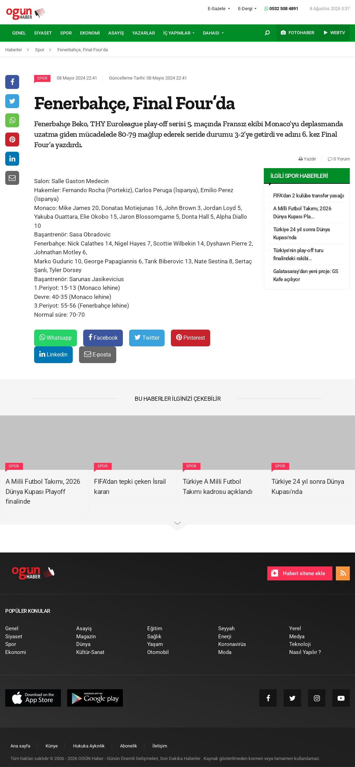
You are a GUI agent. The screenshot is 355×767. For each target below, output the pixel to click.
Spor (42, 78)
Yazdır (307, 158)
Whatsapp (55, 337)
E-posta (97, 354)
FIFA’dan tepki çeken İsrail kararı (130, 487)
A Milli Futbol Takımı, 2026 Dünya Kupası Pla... (302, 212)
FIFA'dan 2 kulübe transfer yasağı (308, 196)
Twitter (146, 337)
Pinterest (190, 337)
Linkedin (53, 354)
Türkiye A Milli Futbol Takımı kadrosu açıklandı (217, 487)
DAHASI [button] (211, 33)
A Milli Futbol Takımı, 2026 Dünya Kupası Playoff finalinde (43, 491)
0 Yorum (339, 158)
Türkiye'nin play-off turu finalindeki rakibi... (298, 254)
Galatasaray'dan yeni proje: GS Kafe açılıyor (305, 275)
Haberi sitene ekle (298, 573)
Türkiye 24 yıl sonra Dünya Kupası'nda (301, 233)
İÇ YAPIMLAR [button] (177, 33)
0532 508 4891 (281, 8)
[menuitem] (23, 33)
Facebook (103, 337)
